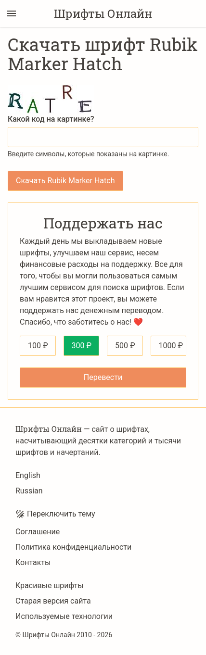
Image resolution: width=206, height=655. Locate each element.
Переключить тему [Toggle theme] (55, 514)
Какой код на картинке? (51, 119)
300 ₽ (82, 345)
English (27, 475)
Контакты (33, 562)
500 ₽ (125, 345)
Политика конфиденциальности (73, 547)
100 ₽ (38, 345)
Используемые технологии (64, 616)
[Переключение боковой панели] (11, 13)
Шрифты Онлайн (103, 13)
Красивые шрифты (49, 585)
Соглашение (37, 531)
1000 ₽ (171, 345)
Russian (29, 490)
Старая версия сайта (53, 600)
